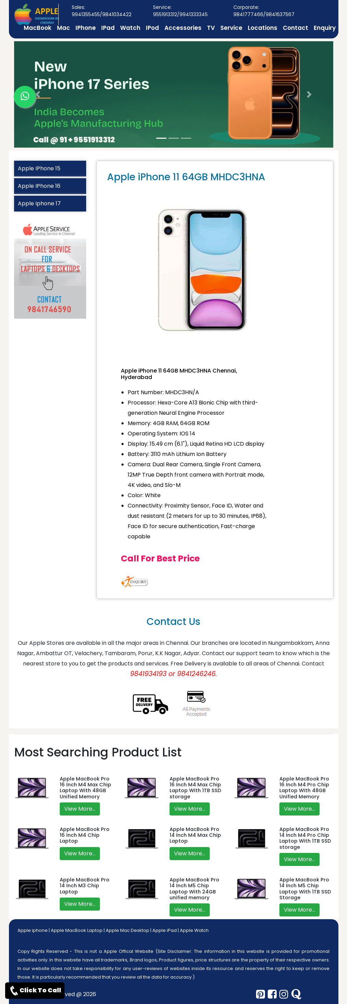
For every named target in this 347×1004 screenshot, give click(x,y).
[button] (38, 94)
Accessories (182, 28)
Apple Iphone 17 (39, 203)
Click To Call (35, 990)
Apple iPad (164, 930)
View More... (79, 809)
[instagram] (283, 994)
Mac (63, 28)
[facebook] (272, 994)
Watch (130, 28)
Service (231, 28)
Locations (262, 28)
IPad (108, 28)
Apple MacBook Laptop (77, 930)
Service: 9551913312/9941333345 (180, 11)
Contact (295, 28)
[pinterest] (260, 994)
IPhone (86, 28)
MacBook (37, 28)
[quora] (296, 994)
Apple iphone (33, 930)
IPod (152, 28)
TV (211, 28)
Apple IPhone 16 (39, 186)
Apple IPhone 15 (39, 168)
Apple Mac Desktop (127, 930)
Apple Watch (194, 930)
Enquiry (325, 28)
